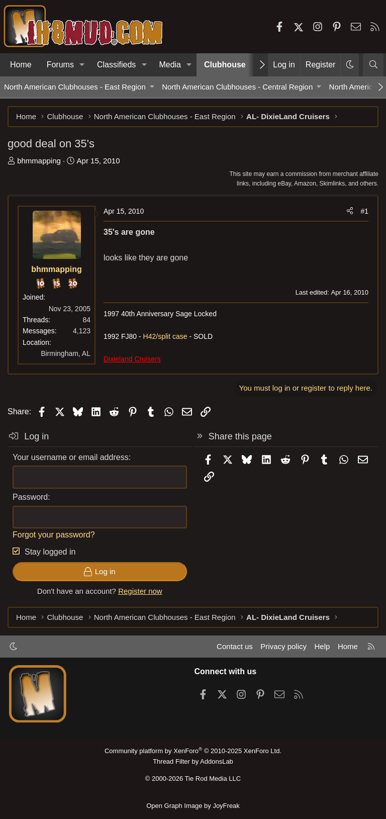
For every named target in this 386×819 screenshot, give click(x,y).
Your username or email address (71, 457)
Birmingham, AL (65, 353)
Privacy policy (283, 646)
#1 (364, 211)
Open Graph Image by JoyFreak (193, 805)
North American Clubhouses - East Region (75, 86)
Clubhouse (225, 64)
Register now (140, 591)
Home (21, 64)
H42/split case (165, 336)
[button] (82, 64)
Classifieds (116, 64)
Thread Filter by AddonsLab (193, 761)
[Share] (350, 211)
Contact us (235, 646)
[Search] (373, 64)
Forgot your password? (54, 534)
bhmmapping (39, 160)
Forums (60, 64)
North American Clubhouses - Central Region (237, 86)
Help (322, 646)
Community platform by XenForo (193, 751)
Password (30, 497)
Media (170, 64)
